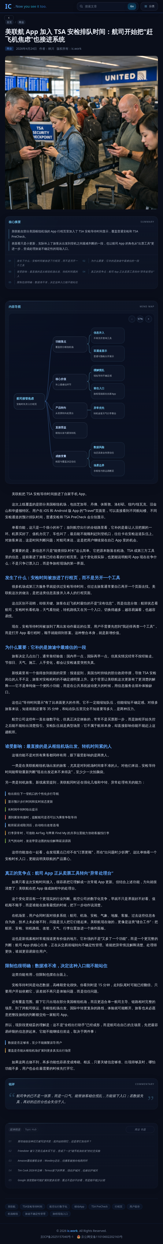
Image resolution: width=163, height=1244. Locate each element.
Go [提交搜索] (132, 6)
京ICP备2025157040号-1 (57, 1237)
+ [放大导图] (148, 319)
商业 (21, 22)
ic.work (72, 1231)
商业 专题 (140, 1129)
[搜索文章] (105, 6)
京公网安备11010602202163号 (100, 1237)
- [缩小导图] (131, 319)
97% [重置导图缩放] (140, 319)
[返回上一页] (9, 17)
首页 (9, 22)
